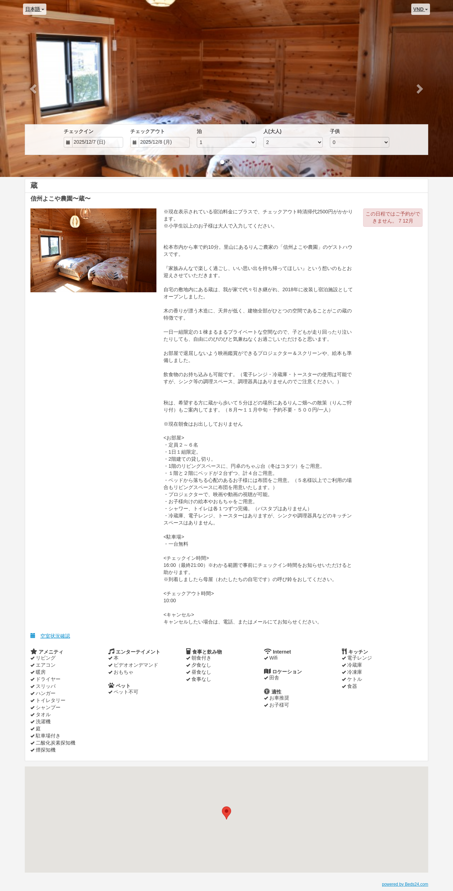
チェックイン (78, 131)
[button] (34, 88)
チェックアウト (147, 131)
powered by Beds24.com (405, 884)
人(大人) (272, 131)
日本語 (34, 9)
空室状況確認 (50, 636)
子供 (335, 131)
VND (420, 9)
